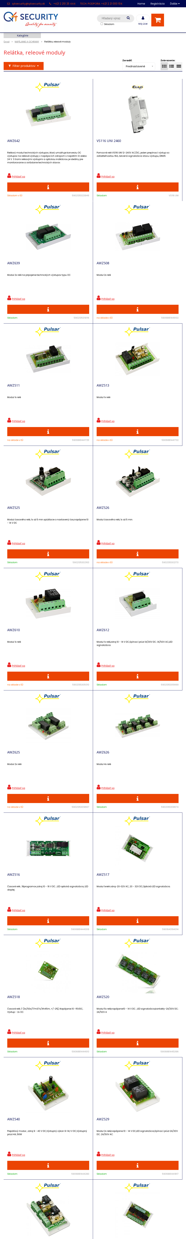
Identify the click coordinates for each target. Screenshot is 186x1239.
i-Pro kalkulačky (59, 1153)
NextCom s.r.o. (134, 1231)
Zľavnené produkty (62, 1134)
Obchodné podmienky (64, 1179)
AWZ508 (13, 271)
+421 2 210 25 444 (64, 3)
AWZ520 (13, 782)
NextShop (76, 1231)
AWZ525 (13, 399)
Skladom (109, 24)
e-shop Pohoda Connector (103, 1231)
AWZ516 (13, 654)
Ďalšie (175, 3)
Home (141, 3)
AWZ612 (13, 527)
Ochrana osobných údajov (67, 1128)
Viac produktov (93, 979)
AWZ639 (127, 143)
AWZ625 (70, 527)
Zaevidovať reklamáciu (64, 1185)
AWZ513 (127, 271)
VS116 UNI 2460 (76, 143)
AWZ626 (127, 527)
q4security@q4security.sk (28, 3)
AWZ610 (127, 399)
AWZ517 (70, 654)
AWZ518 (127, 654)
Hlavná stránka (14, 1128)
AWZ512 (13, 910)
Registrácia (158, 3)
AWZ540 (70, 782)
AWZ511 (70, 271)
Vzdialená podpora (61, 1147)
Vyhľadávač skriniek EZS (65, 1166)
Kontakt (9, 1140)
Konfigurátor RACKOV (63, 1172)
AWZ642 (13, 143)
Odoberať (167, 1067)
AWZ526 (70, 399)
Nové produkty (58, 1140)
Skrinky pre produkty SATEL (67, 1160)
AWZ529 (127, 782)
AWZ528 (70, 910)
